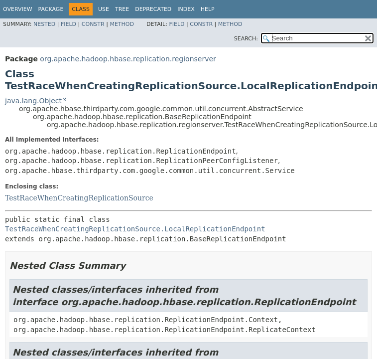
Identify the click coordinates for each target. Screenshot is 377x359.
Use (103, 9)
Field (68, 24)
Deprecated (153, 9)
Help (208, 9)
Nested (44, 24)
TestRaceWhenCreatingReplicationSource (79, 198)
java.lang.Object (33, 101)
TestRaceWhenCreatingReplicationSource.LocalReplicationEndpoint (135, 229)
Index (185, 9)
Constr (93, 24)
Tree (122, 9)
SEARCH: (246, 38)
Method (122, 24)
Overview (17, 9)
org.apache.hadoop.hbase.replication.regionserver (128, 59)
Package (51, 9)
